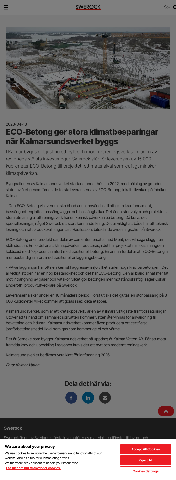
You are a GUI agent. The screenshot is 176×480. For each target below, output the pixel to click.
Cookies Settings (146, 471)
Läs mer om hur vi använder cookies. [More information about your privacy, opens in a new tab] (33, 468)
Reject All (145, 460)
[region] (88, 459)
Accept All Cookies (145, 449)
